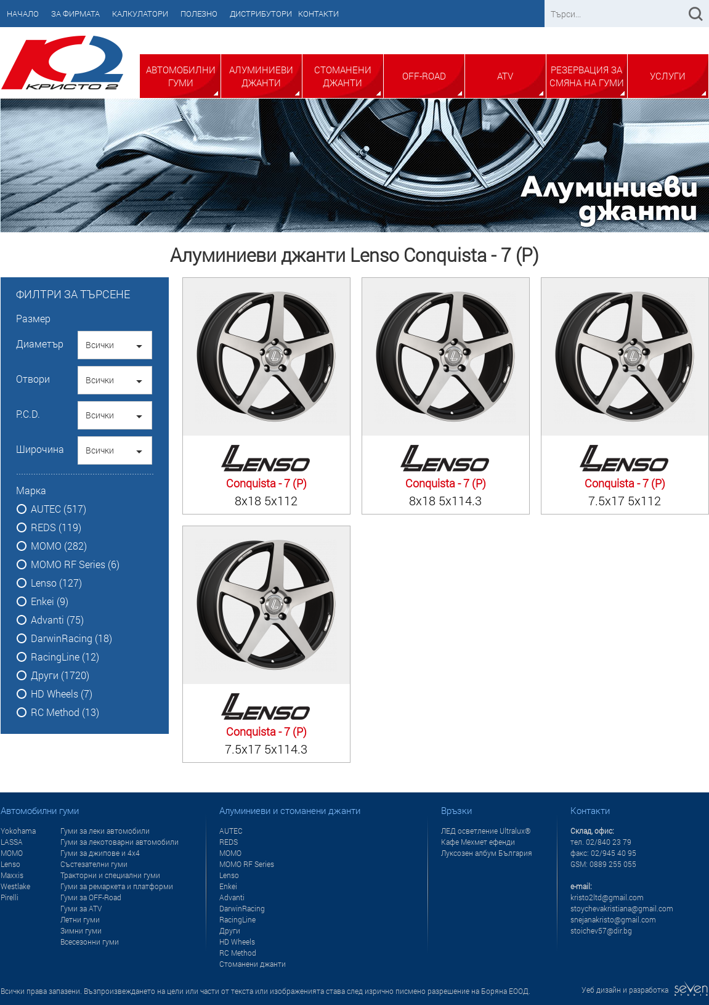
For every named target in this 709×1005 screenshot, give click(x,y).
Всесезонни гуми (89, 941)
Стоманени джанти (342, 76)
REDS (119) (56, 527)
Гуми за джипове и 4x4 (100, 853)
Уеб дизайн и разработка (645, 990)
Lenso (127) (56, 583)
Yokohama (18, 831)
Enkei (228, 886)
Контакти (318, 13)
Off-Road (424, 76)
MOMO (12, 853)
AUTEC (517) (58, 509)
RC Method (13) (65, 712)
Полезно (198, 13)
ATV (505, 76)
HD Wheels (237, 941)
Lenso (10, 864)
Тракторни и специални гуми (110, 875)
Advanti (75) (57, 620)
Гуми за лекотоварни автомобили (119, 842)
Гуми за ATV (81, 908)
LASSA (12, 842)
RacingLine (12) (65, 657)
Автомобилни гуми (181, 76)
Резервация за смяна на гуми (586, 76)
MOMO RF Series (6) (75, 564)
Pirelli (9, 897)
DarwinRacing (242, 908)
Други (229, 930)
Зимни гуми (81, 930)
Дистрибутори (261, 13)
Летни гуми (80, 919)
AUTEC (231, 831)
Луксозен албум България (486, 853)
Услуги (668, 76)
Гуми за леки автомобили (105, 831)
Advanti (232, 897)
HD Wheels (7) (61, 694)
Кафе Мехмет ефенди (478, 842)
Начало (23, 13)
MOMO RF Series (246, 864)
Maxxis (12, 875)
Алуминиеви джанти (261, 76)
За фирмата (75, 13)
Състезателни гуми (94, 864)
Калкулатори (140, 13)
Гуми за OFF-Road (90, 897)
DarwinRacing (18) (71, 638)
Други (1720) (60, 675)
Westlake (15, 886)
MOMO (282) (59, 546)
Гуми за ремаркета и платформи (116, 886)
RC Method (237, 953)
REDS (228, 842)
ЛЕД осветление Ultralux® (486, 831)
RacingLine (237, 919)
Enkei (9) (49, 601)
